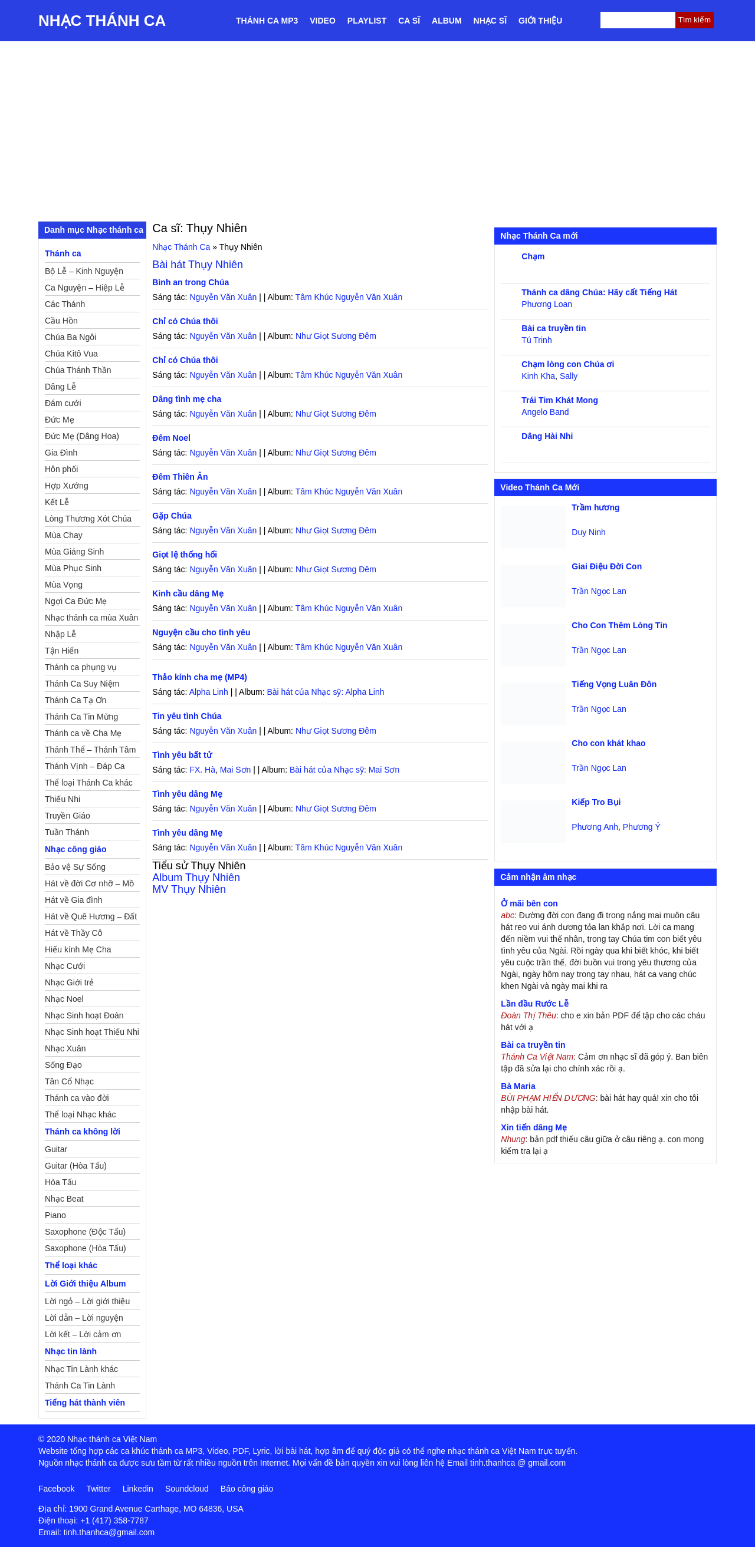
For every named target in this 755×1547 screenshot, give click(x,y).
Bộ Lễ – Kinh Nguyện (84, 271)
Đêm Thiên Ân (180, 476)
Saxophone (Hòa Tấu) (85, 1248)
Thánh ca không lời (82, 1131)
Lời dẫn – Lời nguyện (84, 1317)
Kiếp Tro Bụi (596, 802)
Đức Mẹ (59, 419)
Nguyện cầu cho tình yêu (201, 632)
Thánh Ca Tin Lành (80, 1385)
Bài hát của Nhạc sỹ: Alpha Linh (325, 692)
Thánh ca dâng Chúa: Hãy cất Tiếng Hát (599, 292)
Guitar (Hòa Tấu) (76, 1165)
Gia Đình (61, 452)
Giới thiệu (540, 20)
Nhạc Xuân (65, 1048)
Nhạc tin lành (71, 1351)
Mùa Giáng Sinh (74, 551)
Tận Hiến (61, 650)
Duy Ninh (589, 532)
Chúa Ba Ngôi (70, 337)
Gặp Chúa (171, 515)
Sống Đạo (63, 1065)
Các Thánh (65, 304)
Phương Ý (642, 827)
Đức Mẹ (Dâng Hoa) (82, 436)
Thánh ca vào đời (77, 1098)
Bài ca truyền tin (553, 328)
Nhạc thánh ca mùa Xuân (91, 617)
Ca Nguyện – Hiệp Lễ (84, 287)
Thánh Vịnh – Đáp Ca (85, 766)
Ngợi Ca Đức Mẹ (76, 601)
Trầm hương (595, 507)
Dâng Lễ (60, 386)
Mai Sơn (235, 769)
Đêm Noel (171, 438)
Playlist (366, 20)
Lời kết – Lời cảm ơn (83, 1334)
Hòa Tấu (61, 1182)
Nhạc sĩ (490, 20)
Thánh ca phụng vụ (81, 667)
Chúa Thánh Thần (78, 370)
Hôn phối (61, 469)
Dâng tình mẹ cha (186, 399)
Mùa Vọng (64, 584)
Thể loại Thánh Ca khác (89, 782)
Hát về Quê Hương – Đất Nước (91, 918)
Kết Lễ (57, 502)
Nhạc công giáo (75, 849)
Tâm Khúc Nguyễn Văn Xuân (349, 297)
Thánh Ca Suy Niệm (82, 683)
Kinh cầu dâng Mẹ (187, 593)
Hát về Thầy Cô (73, 933)
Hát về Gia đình (74, 900)
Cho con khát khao (608, 743)
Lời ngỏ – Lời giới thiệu (87, 1301)
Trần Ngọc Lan (599, 591)
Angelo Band (545, 412)
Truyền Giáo (67, 815)
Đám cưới (63, 403)
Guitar (56, 1149)
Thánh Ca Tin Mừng (81, 716)
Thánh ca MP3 (267, 20)
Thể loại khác (71, 1265)
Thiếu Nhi (62, 799)
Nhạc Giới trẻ (69, 982)
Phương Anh (595, 827)
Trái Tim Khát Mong (559, 400)
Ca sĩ (409, 20)
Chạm (532, 256)
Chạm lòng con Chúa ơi (567, 364)
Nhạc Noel (64, 999)
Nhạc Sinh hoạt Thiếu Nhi (92, 1032)
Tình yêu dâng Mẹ (187, 794)
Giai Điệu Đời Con (607, 566)
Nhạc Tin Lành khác (81, 1369)
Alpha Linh (208, 692)
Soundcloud (187, 1488)
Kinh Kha (538, 376)
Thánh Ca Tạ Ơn (75, 700)
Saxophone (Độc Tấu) (85, 1231)
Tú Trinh (536, 340)
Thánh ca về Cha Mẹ (83, 733)
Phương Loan (546, 304)
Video (323, 20)
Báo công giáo (247, 1488)
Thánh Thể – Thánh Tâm (90, 749)
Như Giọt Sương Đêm (336, 336)
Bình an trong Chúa (190, 282)
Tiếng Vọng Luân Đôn (614, 684)
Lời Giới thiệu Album (85, 1283)
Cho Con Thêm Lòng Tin (619, 625)
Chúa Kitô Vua (71, 353)
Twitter (98, 1488)
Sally (568, 376)
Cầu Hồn (61, 320)
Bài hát (197, 265)
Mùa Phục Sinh (73, 568)
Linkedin (138, 1488)
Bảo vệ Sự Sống (75, 867)
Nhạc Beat (64, 1198)
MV (189, 889)
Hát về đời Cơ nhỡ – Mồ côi (89, 885)
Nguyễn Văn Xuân (223, 297)
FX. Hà (202, 769)
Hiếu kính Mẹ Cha (78, 949)
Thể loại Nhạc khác (80, 1114)
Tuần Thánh (67, 832)
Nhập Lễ (60, 634)
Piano (55, 1215)
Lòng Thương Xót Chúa (88, 518)
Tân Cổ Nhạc (69, 1081)
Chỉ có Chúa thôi (185, 321)
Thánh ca (63, 253)
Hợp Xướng (66, 485)
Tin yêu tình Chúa (186, 716)
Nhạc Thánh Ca (102, 20)
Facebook (56, 1488)
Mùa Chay (64, 535)
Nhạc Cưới (65, 966)
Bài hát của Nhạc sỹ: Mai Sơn (344, 769)
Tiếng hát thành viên (85, 1402)
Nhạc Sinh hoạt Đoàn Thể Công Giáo (84, 1017)
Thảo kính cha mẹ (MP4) (199, 677)
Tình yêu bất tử (181, 755)
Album (447, 20)
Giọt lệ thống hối (184, 554)
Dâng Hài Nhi (547, 436)
